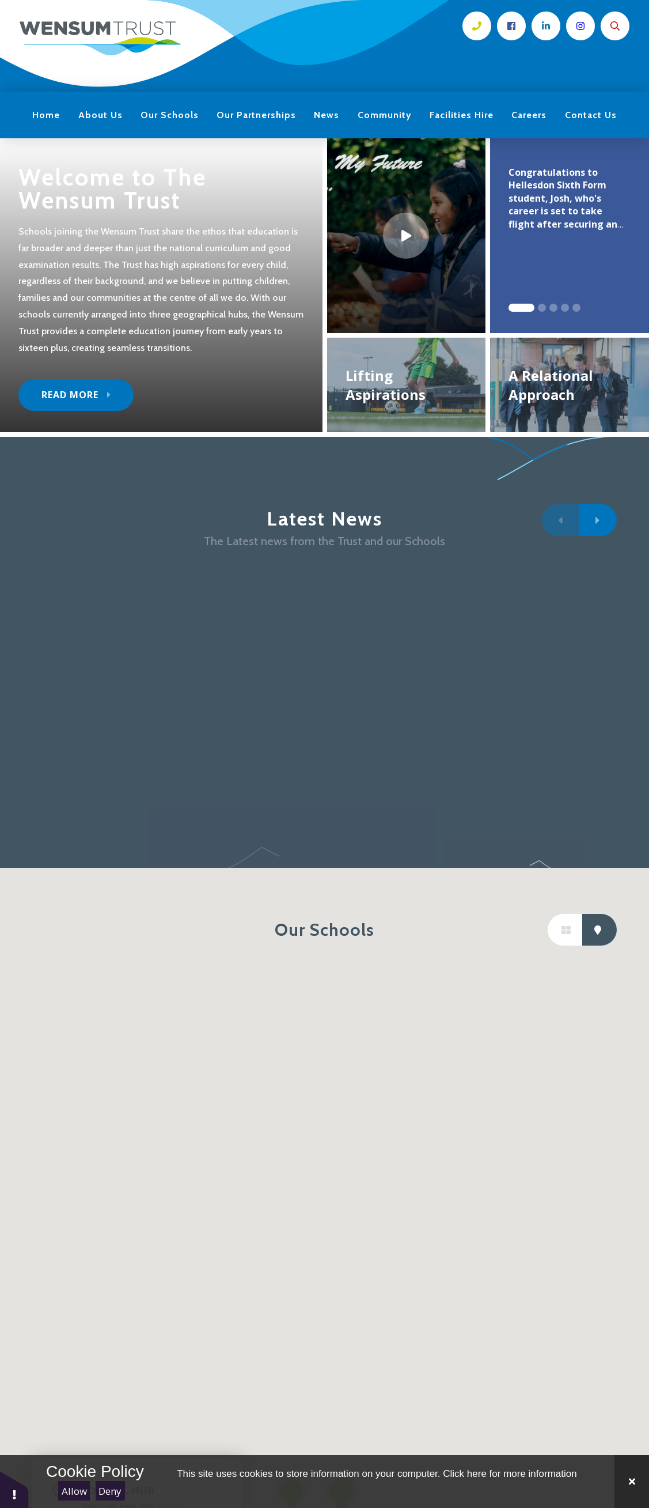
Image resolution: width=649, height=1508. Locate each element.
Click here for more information (509, 1473)
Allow (74, 1491)
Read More (69, 394)
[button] (14, 1489)
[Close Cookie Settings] (631, 1481)
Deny (110, 1491)
